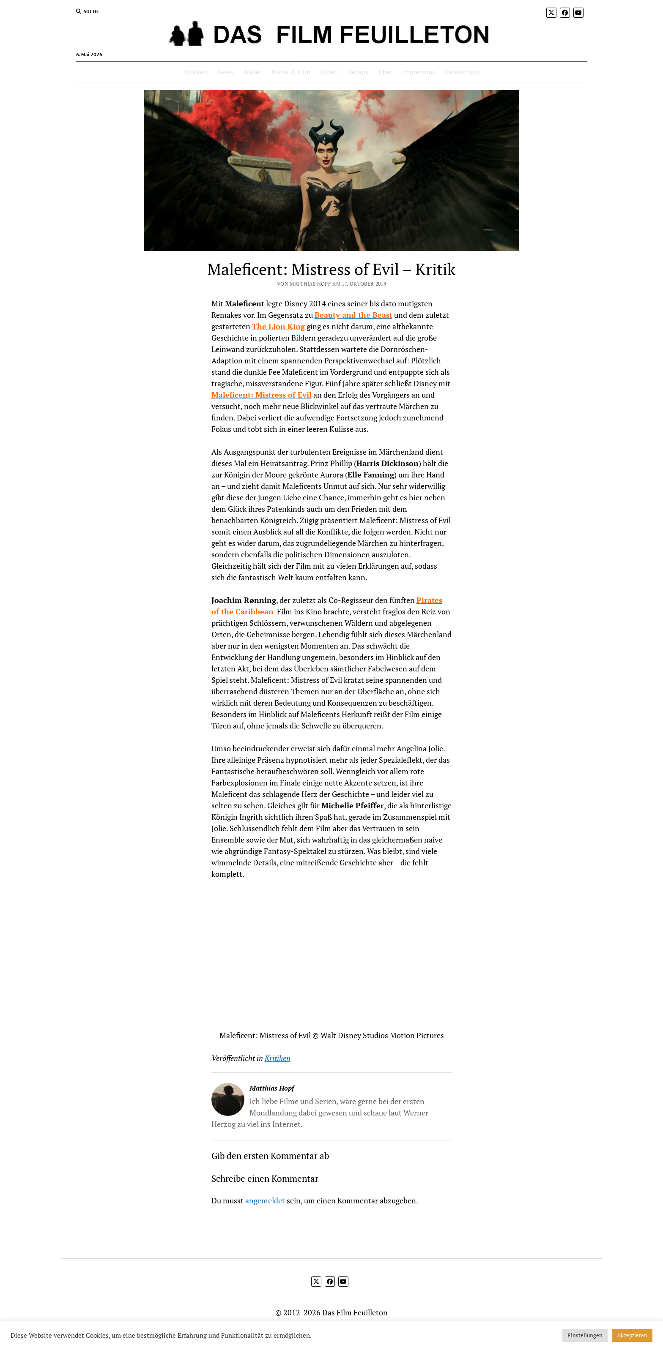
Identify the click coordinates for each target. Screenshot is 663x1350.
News (225, 72)
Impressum (418, 72)
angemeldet (265, 1200)
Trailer (252, 72)
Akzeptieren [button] (632, 1335)
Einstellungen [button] (585, 1335)
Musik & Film (290, 72)
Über (385, 72)
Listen (329, 72)
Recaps (358, 72)
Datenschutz (462, 72)
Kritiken (196, 72)
